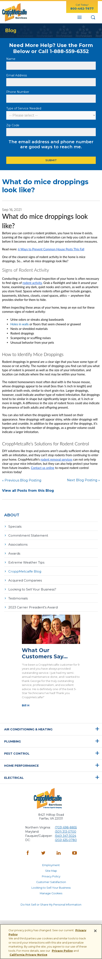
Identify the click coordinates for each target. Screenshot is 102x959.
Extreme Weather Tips (26, 562)
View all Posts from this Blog (28, 491)
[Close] (95, 930)
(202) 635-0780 (66, 840)
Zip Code (13, 125)
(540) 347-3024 (65, 836)
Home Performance (21, 766)
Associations (17, 544)
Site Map (51, 870)
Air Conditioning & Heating (28, 729)
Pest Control (17, 753)
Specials (14, 526)
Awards (14, 553)
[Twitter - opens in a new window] (43, 853)
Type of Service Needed (23, 108)
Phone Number (17, 92)
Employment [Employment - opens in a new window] (51, 865)
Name (11, 59)
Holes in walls (19, 324)
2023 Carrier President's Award (33, 607)
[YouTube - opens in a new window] (74, 853)
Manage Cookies (51, 893)
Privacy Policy (51, 876)
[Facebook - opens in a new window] (28, 853)
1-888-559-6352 (69, 51)
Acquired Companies (25, 580)
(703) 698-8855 (66, 827)
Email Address (17, 75)
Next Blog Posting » (83, 480)
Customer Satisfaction (51, 882)
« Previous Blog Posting (21, 480)
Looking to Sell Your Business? (32, 589)
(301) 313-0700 (65, 832)
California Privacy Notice (28, 954)
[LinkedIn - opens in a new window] (59, 853)
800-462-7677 (82, 8)
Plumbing (12, 741)
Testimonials (18, 598)
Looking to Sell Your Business (51, 887)
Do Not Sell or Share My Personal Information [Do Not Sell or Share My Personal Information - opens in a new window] (51, 904)
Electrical (14, 778)
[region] (51, 941)
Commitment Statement (28, 535)
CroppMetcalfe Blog (24, 571)
